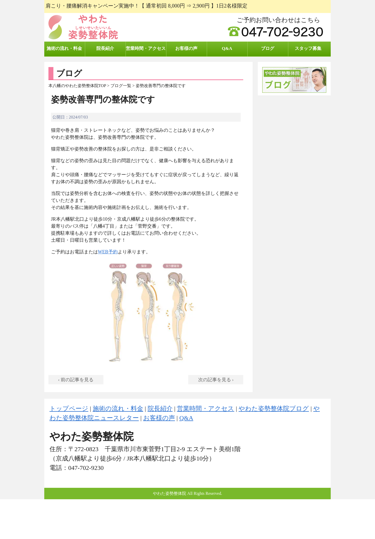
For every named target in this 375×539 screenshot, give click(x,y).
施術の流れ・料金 (64, 48)
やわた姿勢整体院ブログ (274, 408)
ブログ (267, 48)
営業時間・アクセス (146, 48)
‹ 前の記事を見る (75, 379)
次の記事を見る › (216, 379)
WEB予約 (108, 251)
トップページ (68, 408)
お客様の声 (186, 48)
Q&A (227, 48)
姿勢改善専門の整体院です (103, 99)
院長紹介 (105, 48)
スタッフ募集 (308, 48)
